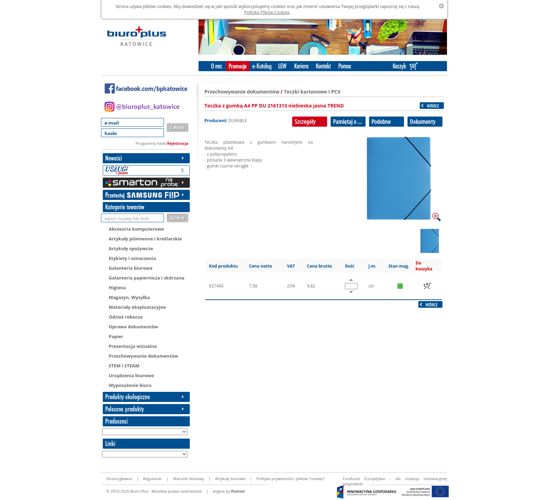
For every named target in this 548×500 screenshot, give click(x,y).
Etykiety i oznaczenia (132, 258)
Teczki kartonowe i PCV (312, 91)
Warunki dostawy (188, 478)
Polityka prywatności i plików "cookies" (291, 478)
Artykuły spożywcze (131, 248)
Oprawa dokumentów (133, 326)
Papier (116, 336)
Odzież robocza (126, 317)
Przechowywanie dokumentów (143, 356)
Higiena (117, 287)
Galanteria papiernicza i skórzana (147, 278)
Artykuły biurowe (230, 478)
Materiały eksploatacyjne (137, 307)
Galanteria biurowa (130, 268)
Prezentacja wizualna (133, 346)
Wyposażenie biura (130, 385)
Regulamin (152, 478)
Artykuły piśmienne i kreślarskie (145, 239)
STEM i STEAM (124, 366)
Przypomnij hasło (151, 143)
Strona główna (119, 478)
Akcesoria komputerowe (136, 229)
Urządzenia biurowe (131, 375)
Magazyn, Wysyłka (129, 297)
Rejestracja (177, 143)
